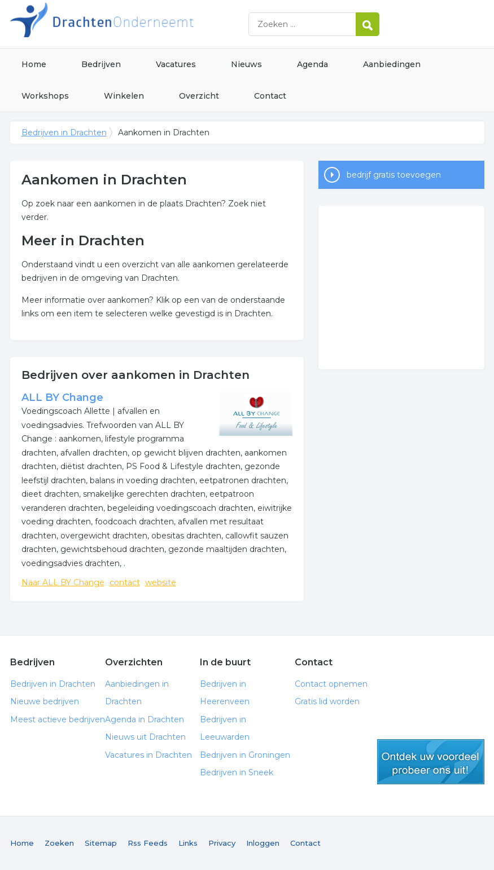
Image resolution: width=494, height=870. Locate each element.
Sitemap (101, 842)
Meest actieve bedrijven (57, 719)
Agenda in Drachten (144, 719)
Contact (270, 96)
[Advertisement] (401, 287)
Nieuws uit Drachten (145, 737)
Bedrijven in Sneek (236, 772)
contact (125, 582)
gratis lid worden (430, 761)
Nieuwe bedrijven (44, 701)
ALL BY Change (62, 397)
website (160, 582)
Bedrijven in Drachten (151, 24)
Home (33, 64)
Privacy (221, 842)
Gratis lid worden (327, 701)
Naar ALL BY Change (62, 582)
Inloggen (262, 842)
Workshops (45, 96)
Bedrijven (101, 64)
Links (188, 842)
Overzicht (199, 96)
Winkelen (124, 96)
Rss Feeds (148, 842)
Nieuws (246, 64)
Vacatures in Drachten (148, 755)
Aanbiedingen (392, 64)
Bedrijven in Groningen (245, 755)
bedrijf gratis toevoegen (394, 175)
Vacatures (176, 64)
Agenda (312, 64)
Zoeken (59, 842)
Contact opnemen (331, 684)
